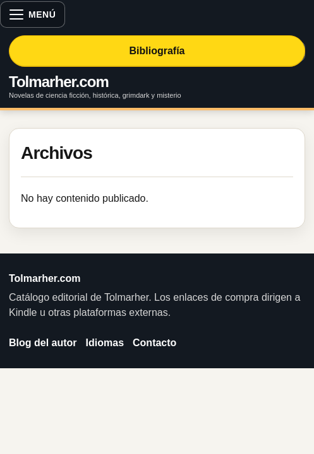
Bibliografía (156, 50)
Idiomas (105, 342)
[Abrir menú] (32, 14)
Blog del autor (43, 342)
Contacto (154, 342)
